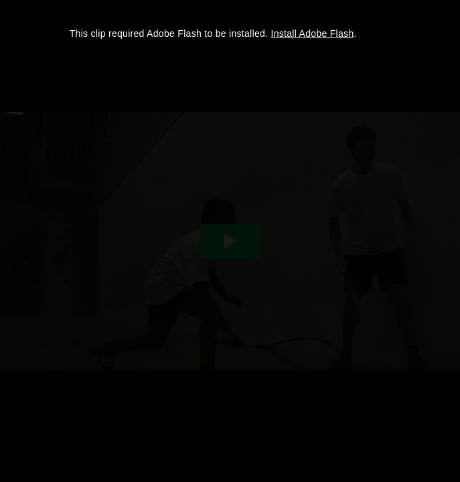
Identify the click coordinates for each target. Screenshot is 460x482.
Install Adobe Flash (312, 33)
